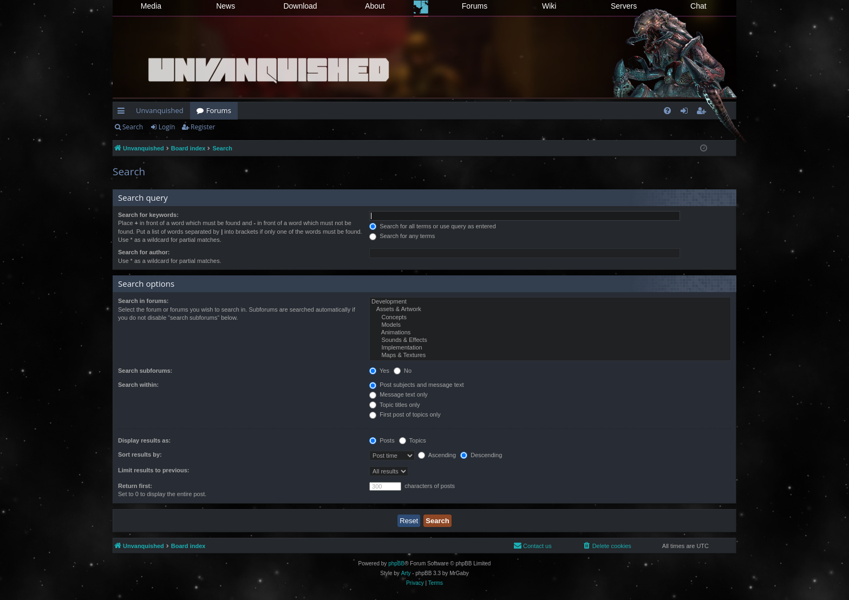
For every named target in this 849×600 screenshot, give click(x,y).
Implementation (550, 348)
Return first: (135, 486)
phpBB (396, 563)
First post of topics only (405, 414)
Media (151, 6)
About (375, 6)
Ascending (437, 455)
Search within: (138, 384)
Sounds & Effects (550, 340)
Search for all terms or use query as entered (432, 226)
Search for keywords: (148, 215)
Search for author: (143, 252)
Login (167, 126)
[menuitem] (667, 111)
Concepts (550, 317)
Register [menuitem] (703, 113)
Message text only (398, 394)
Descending (481, 455)
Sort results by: (140, 454)
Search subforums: (145, 370)
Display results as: (144, 440)
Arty (406, 573)
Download (300, 6)
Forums (474, 6)
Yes (379, 370)
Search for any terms (402, 236)
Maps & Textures (550, 355)
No (403, 370)
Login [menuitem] (686, 113)
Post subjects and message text (416, 384)
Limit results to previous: (153, 470)
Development (550, 302)
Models (550, 325)
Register (203, 126)
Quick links (123, 113)
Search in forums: (143, 301)
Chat (698, 6)
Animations (550, 333)
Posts (382, 440)
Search (132, 126)
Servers (624, 6)
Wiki (549, 6)
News (225, 6)
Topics (412, 440)
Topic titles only (394, 404)
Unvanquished (160, 110)
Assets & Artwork (550, 309)
